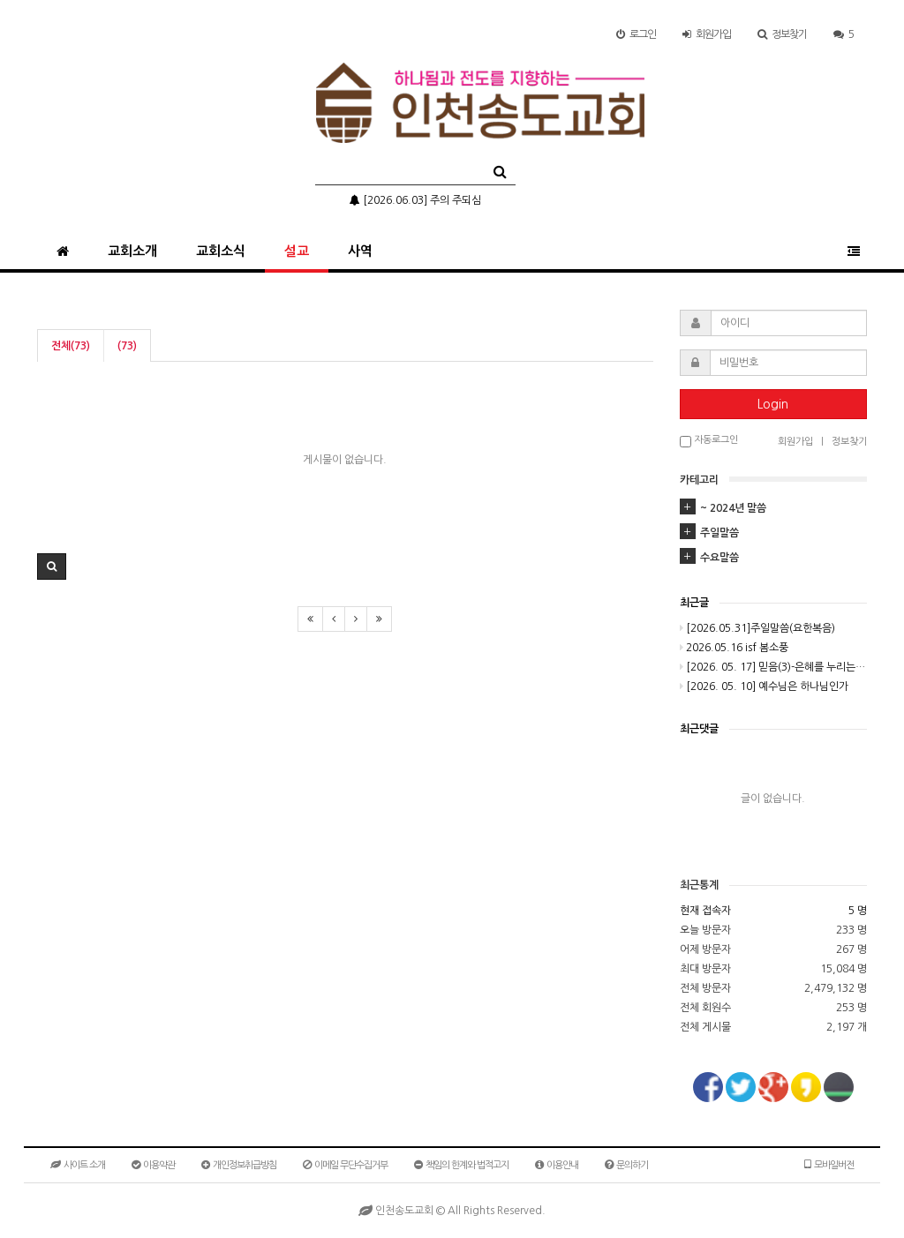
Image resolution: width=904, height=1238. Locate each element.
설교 (296, 251)
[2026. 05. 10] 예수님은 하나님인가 (764, 686)
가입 (706, 34)
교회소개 (132, 251)
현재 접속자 (705, 910)
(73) (127, 346)
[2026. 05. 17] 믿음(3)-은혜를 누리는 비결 (774, 667)
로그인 (636, 34)
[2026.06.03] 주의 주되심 (415, 200)
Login (772, 404)
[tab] (774, 508)
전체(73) (70, 346)
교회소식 (220, 251)
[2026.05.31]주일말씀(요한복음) (757, 628)
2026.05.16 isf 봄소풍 (734, 647)
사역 (360, 251)
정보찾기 (782, 34)
